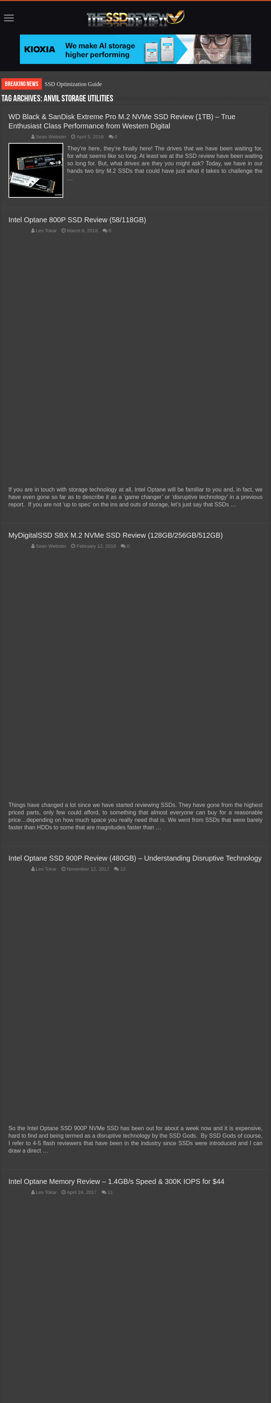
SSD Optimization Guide (73, 84)
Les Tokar (46, 229)
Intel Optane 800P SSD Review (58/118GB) (77, 219)
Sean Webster (51, 136)
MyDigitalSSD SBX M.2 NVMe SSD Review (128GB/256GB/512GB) (116, 534)
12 (122, 868)
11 (110, 1191)
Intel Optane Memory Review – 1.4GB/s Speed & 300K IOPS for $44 (116, 1180)
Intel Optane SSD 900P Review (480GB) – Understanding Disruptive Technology (135, 857)
